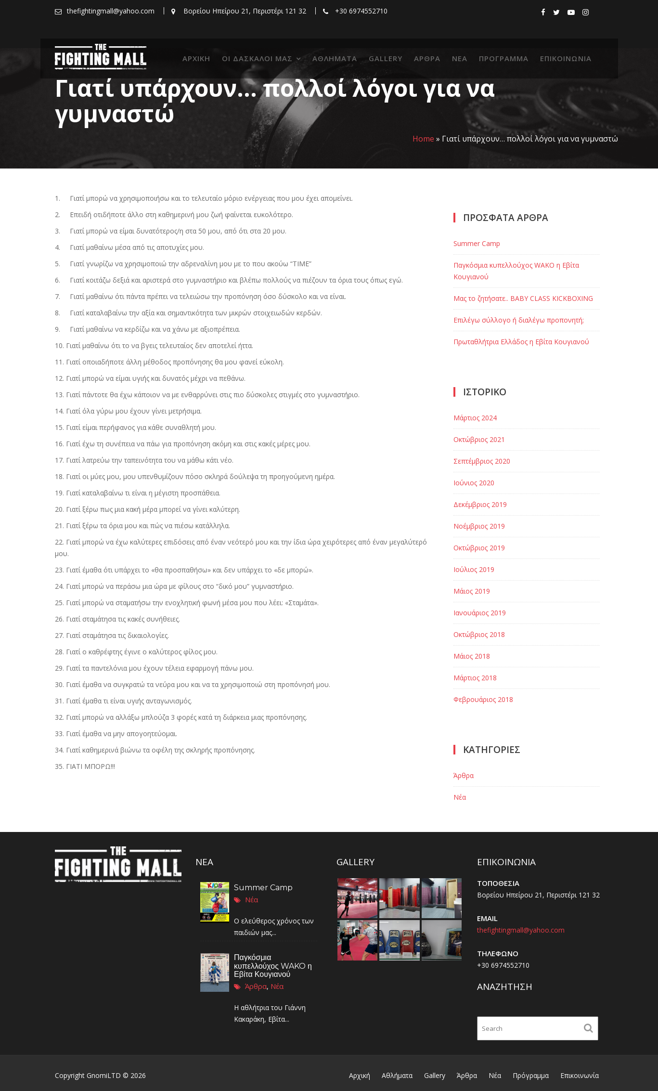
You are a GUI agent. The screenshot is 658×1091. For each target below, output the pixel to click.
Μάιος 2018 (471, 656)
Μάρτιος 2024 (475, 417)
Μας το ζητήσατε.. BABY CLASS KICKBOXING (523, 298)
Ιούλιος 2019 (473, 569)
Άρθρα (427, 58)
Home (423, 138)
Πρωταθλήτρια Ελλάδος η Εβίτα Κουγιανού (521, 341)
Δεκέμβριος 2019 (480, 504)
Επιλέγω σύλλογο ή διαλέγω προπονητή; (518, 320)
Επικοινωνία (566, 58)
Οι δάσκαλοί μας (257, 58)
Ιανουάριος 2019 (479, 612)
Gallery (385, 58)
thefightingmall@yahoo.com (521, 930)
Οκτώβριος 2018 (479, 634)
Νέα (459, 58)
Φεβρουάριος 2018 (483, 699)
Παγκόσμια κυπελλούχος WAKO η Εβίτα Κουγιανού (273, 966)
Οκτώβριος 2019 (479, 547)
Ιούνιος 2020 (473, 482)
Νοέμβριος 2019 (479, 526)
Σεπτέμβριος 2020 (481, 461)
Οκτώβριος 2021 (479, 439)
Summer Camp (476, 243)
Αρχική (196, 58)
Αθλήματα (334, 58)
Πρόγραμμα (504, 58)
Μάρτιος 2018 (475, 677)
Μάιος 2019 (471, 591)
